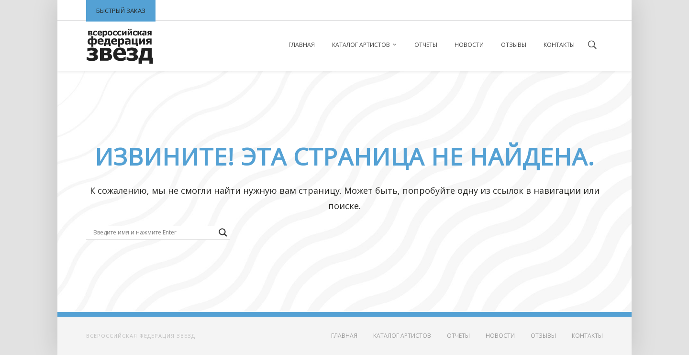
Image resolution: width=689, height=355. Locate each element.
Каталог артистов (361, 45)
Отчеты (425, 45)
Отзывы (513, 45)
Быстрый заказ (120, 10)
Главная (302, 45)
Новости (469, 45)
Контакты (559, 45)
